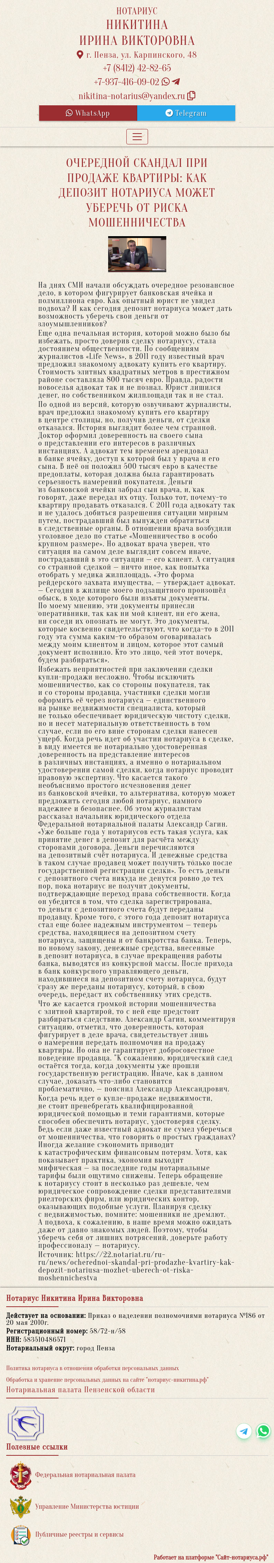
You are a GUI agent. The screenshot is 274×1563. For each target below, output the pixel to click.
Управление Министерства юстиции (74, 1507)
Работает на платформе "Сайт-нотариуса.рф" (211, 1557)
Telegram (186, 113)
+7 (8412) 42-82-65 (137, 68)
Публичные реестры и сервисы (67, 1535)
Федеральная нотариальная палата (73, 1475)
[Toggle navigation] (137, 136)
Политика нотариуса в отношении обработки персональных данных (92, 1368)
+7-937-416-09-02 (137, 82)
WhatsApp (88, 113)
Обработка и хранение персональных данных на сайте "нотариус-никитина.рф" (107, 1379)
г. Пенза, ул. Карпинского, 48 (137, 55)
